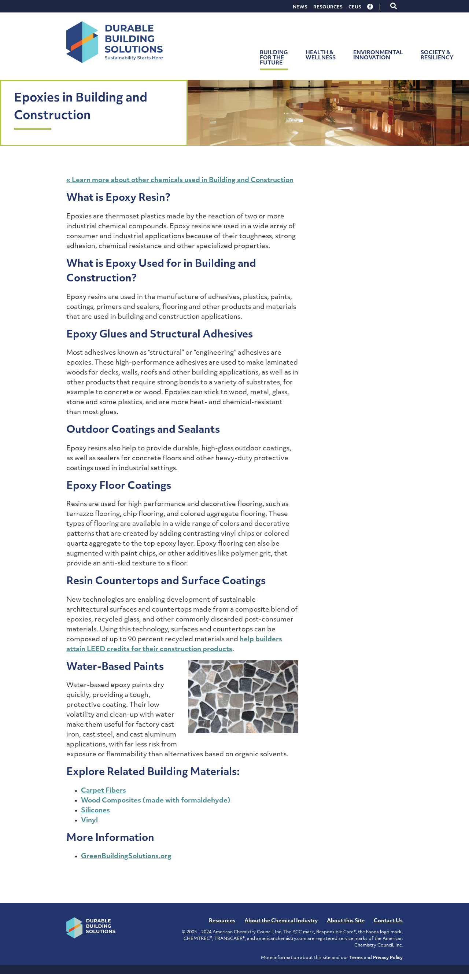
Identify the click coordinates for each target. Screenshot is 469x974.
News (300, 7)
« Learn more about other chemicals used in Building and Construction (179, 180)
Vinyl (89, 820)
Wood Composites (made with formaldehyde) (155, 800)
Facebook (370, 7)
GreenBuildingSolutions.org (126, 856)
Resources (328, 7)
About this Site (346, 921)
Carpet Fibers (103, 790)
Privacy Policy (388, 958)
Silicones (95, 810)
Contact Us (388, 921)
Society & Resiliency (437, 55)
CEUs (354, 7)
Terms (356, 958)
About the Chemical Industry (281, 921)
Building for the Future (274, 58)
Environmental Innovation (378, 55)
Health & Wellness (321, 55)
